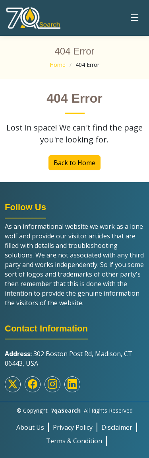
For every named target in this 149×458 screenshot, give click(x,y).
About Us (30, 427)
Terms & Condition (74, 441)
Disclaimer (116, 427)
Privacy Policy (73, 427)
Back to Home (74, 162)
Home (58, 64)
